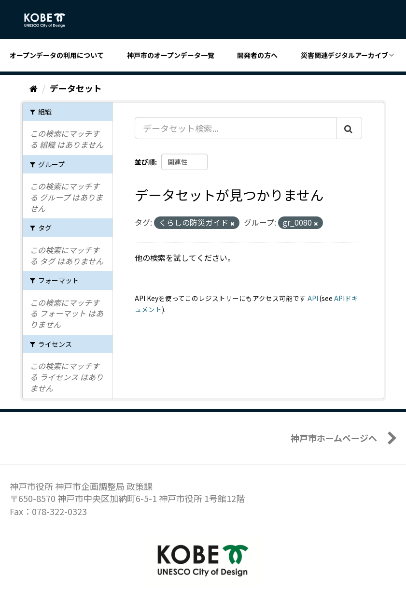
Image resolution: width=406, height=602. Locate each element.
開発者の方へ (257, 55)
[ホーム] (33, 88)
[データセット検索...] (235, 128)
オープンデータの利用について (57, 55)
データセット (76, 88)
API (313, 298)
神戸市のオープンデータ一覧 (170, 55)
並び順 (145, 162)
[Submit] (349, 128)
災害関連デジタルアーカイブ (344, 55)
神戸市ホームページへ (334, 437)
